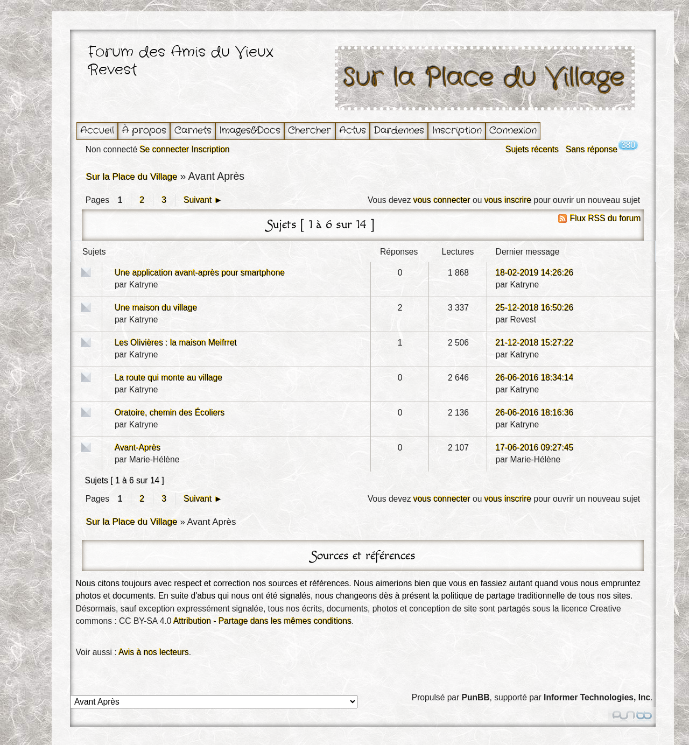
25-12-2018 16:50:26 (535, 307)
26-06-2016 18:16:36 (535, 412)
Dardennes (399, 130)
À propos (144, 130)
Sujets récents (532, 149)
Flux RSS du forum (605, 218)
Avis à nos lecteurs (153, 652)
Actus (352, 130)
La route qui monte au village (168, 377)
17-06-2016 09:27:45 (535, 447)
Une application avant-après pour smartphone (200, 272)
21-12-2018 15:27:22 (535, 342)
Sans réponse (591, 149)
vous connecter (441, 200)
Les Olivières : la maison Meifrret (176, 342)
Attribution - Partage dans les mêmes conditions (262, 620)
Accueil (97, 130)
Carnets (193, 130)
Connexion (513, 130)
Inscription (457, 130)
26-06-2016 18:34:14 (535, 377)
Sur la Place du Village (484, 78)
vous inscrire (508, 200)
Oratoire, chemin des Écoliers (170, 412)
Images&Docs (249, 130)
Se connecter (164, 149)
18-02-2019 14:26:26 (535, 272)
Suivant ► (203, 200)
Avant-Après (138, 447)
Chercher (309, 130)
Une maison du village (156, 307)
